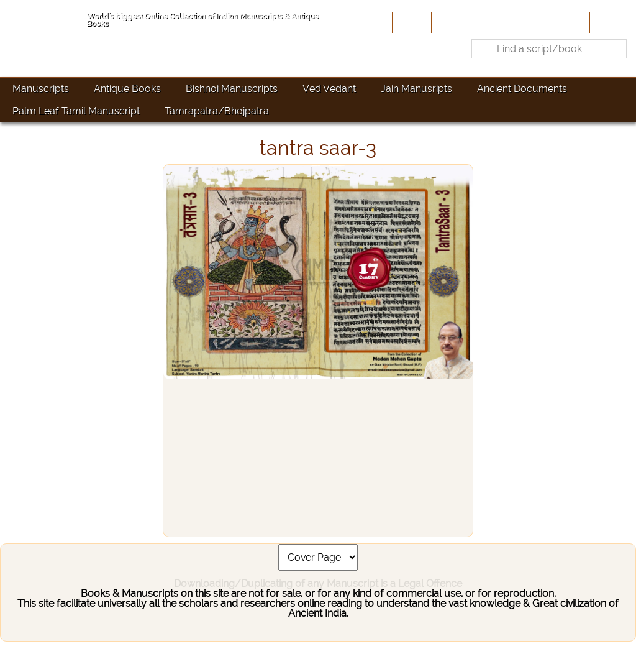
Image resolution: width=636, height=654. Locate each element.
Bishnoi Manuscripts (232, 88)
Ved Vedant (329, 88)
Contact (611, 22)
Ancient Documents (522, 88)
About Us (456, 22)
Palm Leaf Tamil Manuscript (76, 111)
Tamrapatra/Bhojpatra (217, 111)
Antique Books (127, 88)
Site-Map (564, 22)
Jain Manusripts (416, 88)
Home (410, 22)
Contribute (510, 22)
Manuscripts (40, 88)
